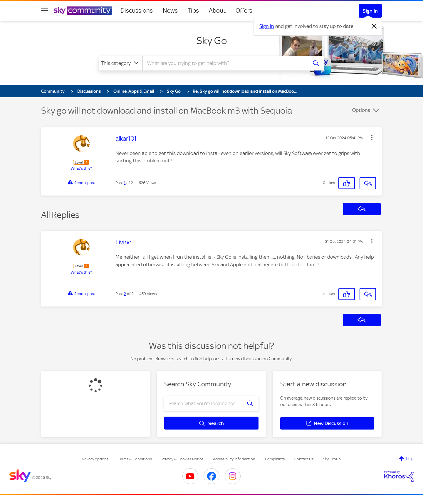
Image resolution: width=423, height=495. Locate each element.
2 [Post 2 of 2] (125, 294)
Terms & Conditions (135, 459)
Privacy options (95, 459)
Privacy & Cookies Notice (182, 459)
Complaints (275, 459)
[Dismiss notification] (374, 26)
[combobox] (224, 63)
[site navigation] (44, 10)
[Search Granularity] (120, 63)
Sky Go (212, 40)
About (217, 10)
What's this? (81, 168)
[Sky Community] (83, 10)
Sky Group (332, 459)
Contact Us (303, 459)
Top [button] (409, 459)
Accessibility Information (234, 459)
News (170, 10)
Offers (244, 10)
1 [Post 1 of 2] (124, 183)
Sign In (370, 11)
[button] (372, 137)
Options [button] (361, 110)
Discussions (136, 10)
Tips (193, 10)
